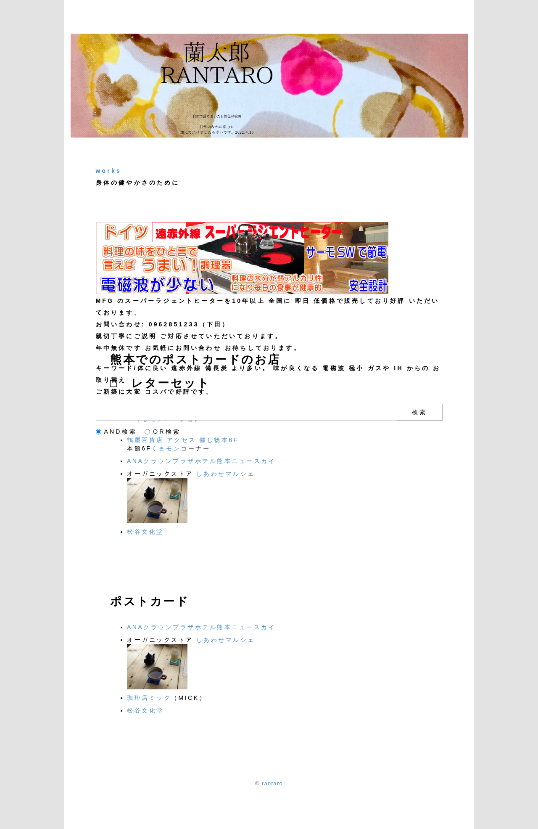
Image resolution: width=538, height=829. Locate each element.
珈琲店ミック (149, 697)
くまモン (166, 448)
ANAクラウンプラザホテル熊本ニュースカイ (201, 461)
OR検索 (163, 431)
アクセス (181, 440)
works (108, 170)
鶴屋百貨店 (147, 440)
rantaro (272, 783)
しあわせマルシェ (225, 473)
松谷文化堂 (145, 531)
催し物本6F (218, 440)
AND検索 (116, 431)
